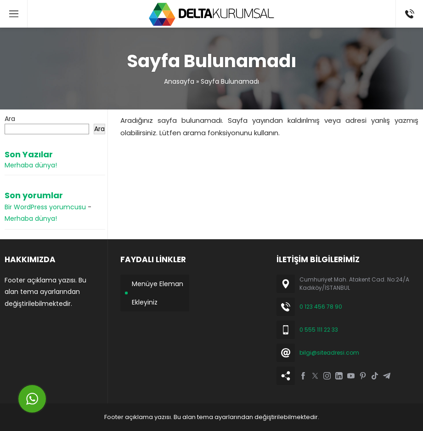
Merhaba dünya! (31, 165)
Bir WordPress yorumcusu (45, 207)
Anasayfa (179, 81)
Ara (10, 118)
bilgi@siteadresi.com (329, 352)
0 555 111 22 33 (318, 329)
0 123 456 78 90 (320, 306)
